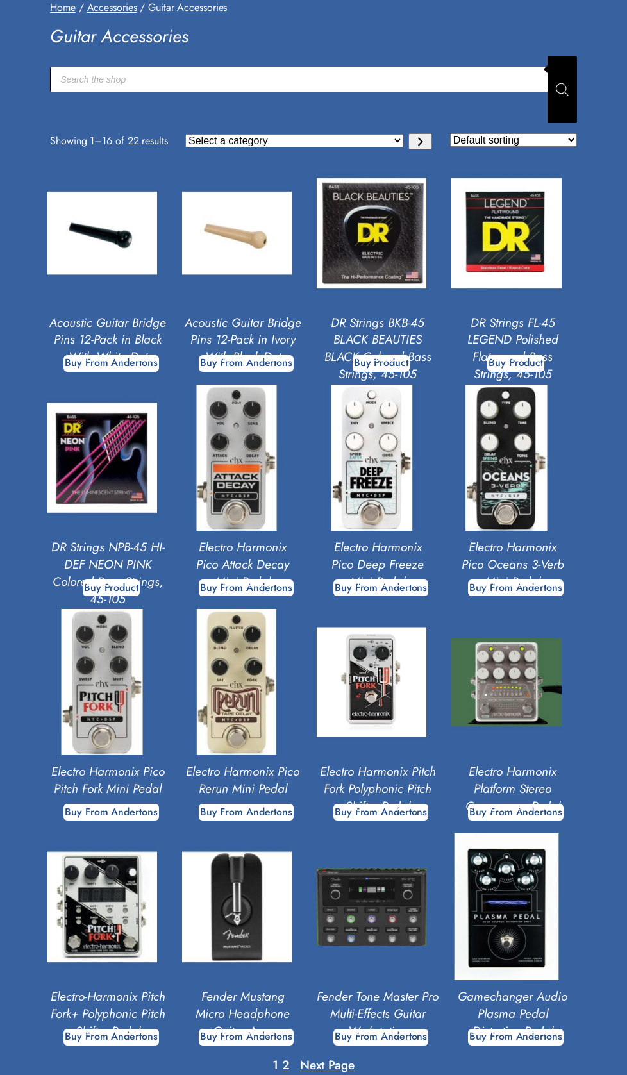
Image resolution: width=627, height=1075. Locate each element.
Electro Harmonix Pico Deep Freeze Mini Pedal (377, 564)
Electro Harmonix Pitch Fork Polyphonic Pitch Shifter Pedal (378, 789)
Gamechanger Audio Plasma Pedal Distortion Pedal (512, 1014)
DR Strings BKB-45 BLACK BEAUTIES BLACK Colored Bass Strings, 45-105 (377, 348)
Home (63, 7)
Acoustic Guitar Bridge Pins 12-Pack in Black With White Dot (107, 340)
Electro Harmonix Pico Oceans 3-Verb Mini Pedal (513, 564)
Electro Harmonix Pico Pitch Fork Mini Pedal (108, 780)
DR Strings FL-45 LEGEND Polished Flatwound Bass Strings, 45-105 (512, 348)
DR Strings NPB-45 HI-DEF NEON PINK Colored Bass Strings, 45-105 (108, 573)
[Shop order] (513, 140)
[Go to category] (420, 141)
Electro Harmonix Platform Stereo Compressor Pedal (512, 789)
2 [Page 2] (286, 1065)
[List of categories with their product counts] (294, 140)
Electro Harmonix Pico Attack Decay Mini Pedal (242, 564)
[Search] (562, 89)
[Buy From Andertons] (110, 812)
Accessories (112, 7)
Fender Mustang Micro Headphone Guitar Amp (243, 1014)
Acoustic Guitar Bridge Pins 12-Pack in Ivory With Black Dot (243, 340)
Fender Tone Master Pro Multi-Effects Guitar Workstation (378, 1014)
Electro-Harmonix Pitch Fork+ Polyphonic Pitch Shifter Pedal (108, 1014)
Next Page (327, 1065)
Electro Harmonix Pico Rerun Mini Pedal (242, 780)
